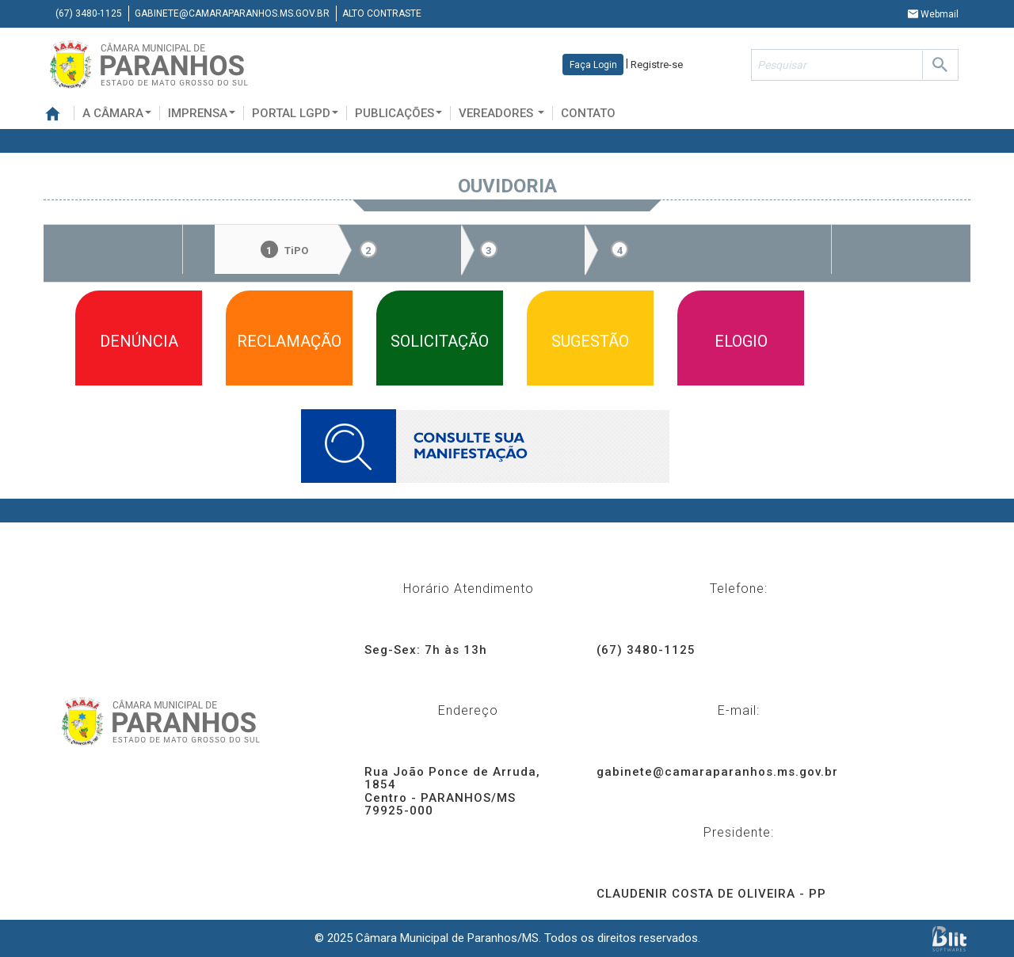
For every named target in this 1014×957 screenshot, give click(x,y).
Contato (588, 113)
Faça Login (593, 64)
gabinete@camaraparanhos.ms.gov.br (232, 13)
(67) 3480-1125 (88, 13)
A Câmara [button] (116, 113)
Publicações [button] (398, 113)
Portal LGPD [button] (295, 113)
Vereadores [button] (501, 113)
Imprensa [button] (201, 113)
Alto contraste (381, 13)
